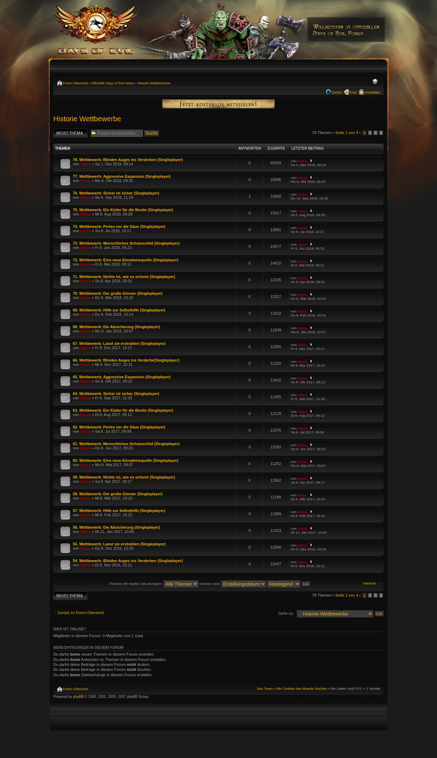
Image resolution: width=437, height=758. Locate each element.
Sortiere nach (232, 584)
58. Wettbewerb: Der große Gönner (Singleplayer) (117, 494)
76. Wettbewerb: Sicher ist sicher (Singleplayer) (116, 193)
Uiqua (85, 164)
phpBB (78, 697)
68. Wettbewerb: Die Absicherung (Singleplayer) (116, 327)
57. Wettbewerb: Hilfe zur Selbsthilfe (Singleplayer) (119, 510)
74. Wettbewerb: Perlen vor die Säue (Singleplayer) (119, 226)
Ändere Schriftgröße (375, 82)
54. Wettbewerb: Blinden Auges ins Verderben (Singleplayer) (128, 561)
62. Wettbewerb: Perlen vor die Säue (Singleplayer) (119, 427)
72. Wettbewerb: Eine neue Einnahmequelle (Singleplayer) (125, 260)
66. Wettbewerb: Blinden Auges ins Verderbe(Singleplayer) (126, 360)
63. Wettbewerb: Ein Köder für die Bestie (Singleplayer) (123, 410)
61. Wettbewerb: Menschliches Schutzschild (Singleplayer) (126, 444)
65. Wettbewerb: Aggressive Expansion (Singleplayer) (122, 377)
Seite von (346, 132)
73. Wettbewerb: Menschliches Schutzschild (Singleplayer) (126, 243)
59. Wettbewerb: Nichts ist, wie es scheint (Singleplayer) (124, 477)
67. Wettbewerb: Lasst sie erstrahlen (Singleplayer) (119, 343)
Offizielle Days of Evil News (112, 83)
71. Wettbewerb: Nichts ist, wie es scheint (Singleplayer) (124, 276)
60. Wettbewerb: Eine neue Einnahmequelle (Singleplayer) (125, 460)
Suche (337, 92)
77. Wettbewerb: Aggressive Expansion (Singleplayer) (122, 176)
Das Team (265, 688)
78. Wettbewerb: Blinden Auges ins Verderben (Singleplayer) (128, 160)
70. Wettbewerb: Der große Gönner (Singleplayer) (117, 293)
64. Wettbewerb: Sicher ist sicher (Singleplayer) (116, 393)
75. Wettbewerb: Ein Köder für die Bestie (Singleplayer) (123, 210)
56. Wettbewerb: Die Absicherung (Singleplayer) (116, 527)
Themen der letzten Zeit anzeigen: (154, 584)
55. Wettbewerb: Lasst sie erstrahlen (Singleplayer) (119, 544)
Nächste (369, 583)
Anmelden (372, 92)
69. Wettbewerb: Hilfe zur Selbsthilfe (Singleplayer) (119, 310)
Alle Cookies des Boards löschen (301, 688)
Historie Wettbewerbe (153, 83)
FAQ (353, 92)
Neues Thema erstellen (70, 133)
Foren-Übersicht (75, 83)
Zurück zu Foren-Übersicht (81, 612)
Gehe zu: (286, 613)
